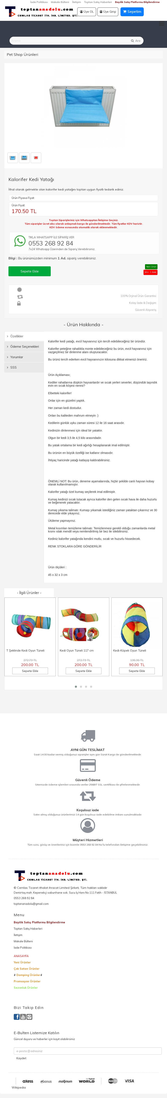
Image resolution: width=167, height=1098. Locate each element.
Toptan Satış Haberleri (98, 2)
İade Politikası (39, 2)
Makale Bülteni (60, 2)
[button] (75, 687)
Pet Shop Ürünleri (22, 54)
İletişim (76, 2)
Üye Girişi (108, 11)
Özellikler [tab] (15, 336)
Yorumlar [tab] (15, 357)
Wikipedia (19, 1087)
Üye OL (87, 11)
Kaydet (21, 1058)
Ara (135, 41)
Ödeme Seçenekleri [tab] (23, 347)
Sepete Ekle (30, 271)
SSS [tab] (12, 367)
